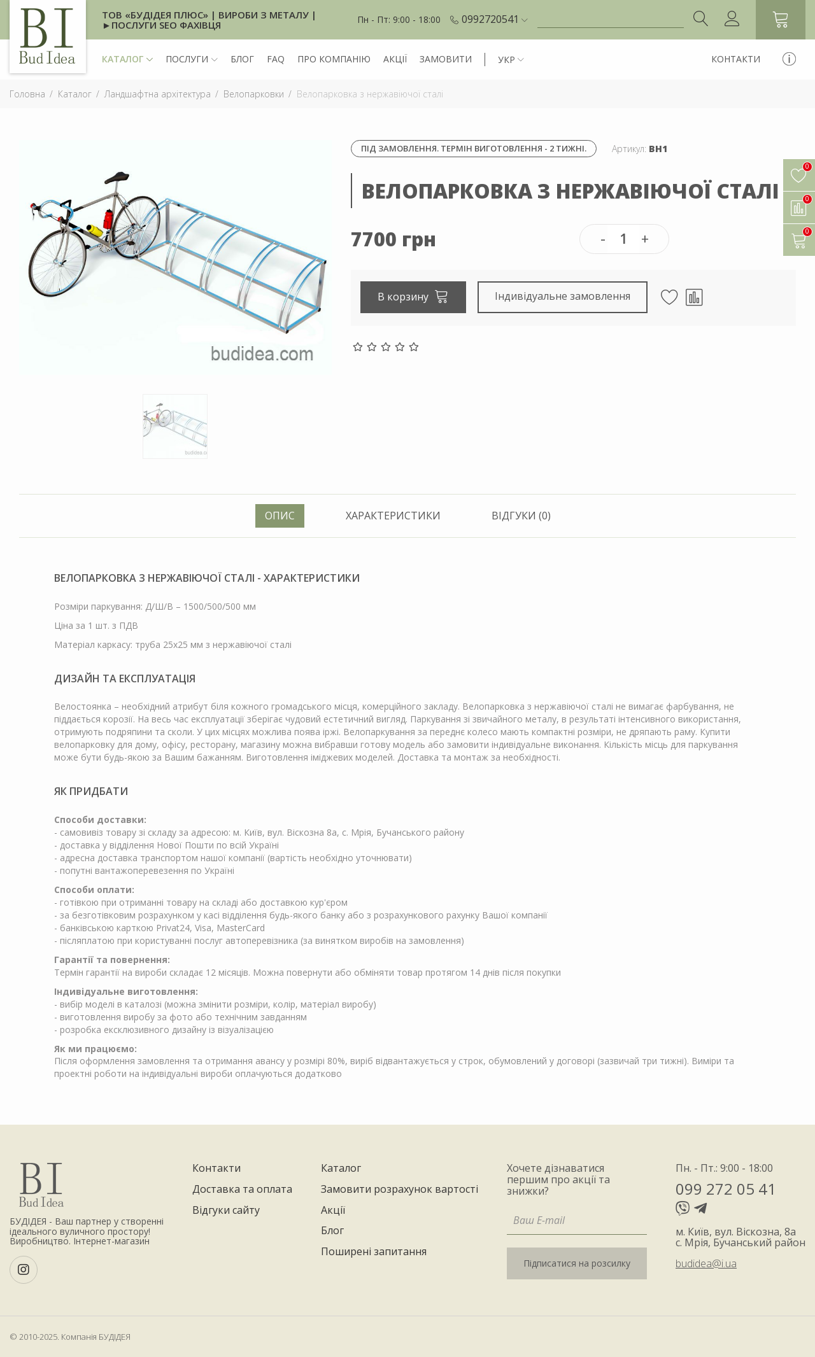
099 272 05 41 (726, 1188)
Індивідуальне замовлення (563, 296)
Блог (242, 59)
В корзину (413, 295)
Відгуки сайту (226, 1210)
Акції (395, 59)
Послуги (192, 59)
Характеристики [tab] (393, 516)
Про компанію (334, 59)
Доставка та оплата (242, 1189)
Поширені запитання (374, 1252)
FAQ (276, 59)
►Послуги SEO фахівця (161, 24)
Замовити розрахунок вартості (399, 1189)
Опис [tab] (280, 516)
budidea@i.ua (706, 1263)
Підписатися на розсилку (576, 1263)
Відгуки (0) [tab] (521, 516)
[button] (495, 19)
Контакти (735, 59)
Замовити (446, 59)
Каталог (127, 59)
